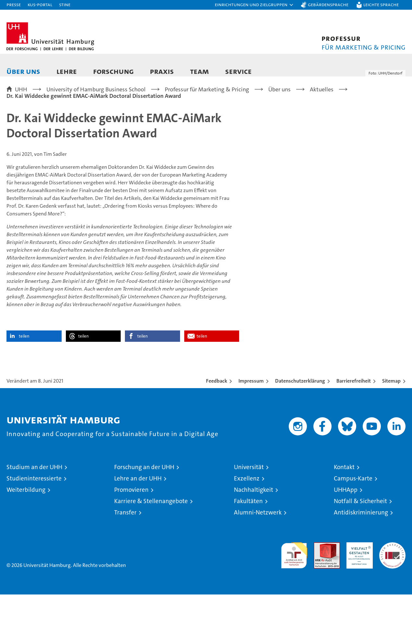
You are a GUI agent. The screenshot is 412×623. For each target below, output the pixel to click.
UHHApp (345, 518)
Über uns (23, 71)
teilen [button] (24, 364)
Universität (249, 495)
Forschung (113, 71)
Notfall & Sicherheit (360, 529)
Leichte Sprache (381, 4)
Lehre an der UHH (138, 507)
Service (238, 71)
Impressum (251, 409)
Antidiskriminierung (361, 541)
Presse (13, 4)
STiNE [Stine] (64, 4)
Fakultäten (248, 529)
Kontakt (344, 495)
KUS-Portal (40, 4)
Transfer (125, 541)
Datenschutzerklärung (300, 409)
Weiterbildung (25, 518)
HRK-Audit (358, 574)
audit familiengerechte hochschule (294, 581)
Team (199, 71)
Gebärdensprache (328, 4)
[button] (254, 5)
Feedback (216, 409)
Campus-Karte (353, 507)
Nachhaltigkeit (253, 518)
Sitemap (391, 409)
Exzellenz (247, 507)
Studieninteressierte (34, 507)
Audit (320, 574)
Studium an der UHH (34, 495)
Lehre (66, 71)
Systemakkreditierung (392, 574)
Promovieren (131, 518)
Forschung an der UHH (144, 495)
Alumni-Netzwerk (258, 541)
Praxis (162, 71)
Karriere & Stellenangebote (151, 529)
